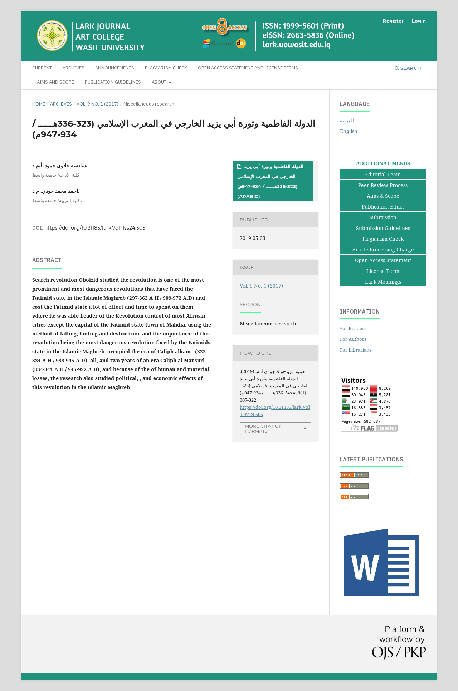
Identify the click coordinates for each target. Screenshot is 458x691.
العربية (347, 120)
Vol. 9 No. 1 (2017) (97, 104)
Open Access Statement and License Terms (248, 67)
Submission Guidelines (383, 228)
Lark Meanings (383, 281)
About (159, 82)
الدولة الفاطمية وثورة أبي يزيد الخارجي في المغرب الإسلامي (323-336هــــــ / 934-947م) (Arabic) (270, 181)
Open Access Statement (383, 260)
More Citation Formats (264, 428)
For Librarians (355, 350)
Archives (73, 67)
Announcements (114, 67)
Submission (382, 217)
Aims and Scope (55, 82)
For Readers (353, 328)
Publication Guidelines (113, 82)
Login (419, 21)
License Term (382, 271)
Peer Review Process (383, 185)
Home (38, 104)
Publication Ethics (383, 206)
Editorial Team (383, 174)
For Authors (353, 339)
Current (42, 67)
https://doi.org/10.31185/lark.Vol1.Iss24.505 (94, 228)
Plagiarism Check (166, 67)
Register (393, 21)
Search (408, 68)
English (348, 131)
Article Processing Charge (383, 249)
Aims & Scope (383, 195)
